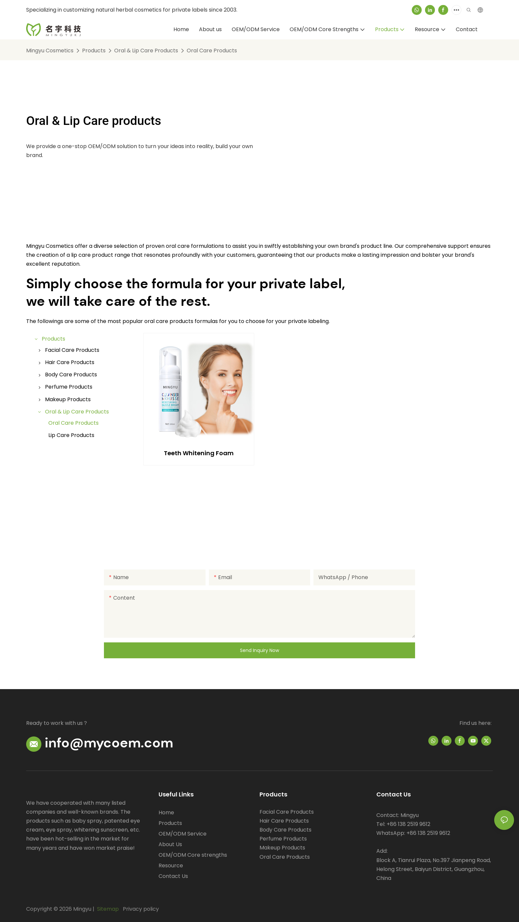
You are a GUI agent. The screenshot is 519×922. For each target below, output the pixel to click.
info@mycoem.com (109, 743)
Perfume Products (283, 838)
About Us (170, 844)
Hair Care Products (284, 821)
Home (166, 812)
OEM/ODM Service (183, 834)
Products (94, 50)
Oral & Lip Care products (93, 120)
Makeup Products (282, 847)
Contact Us (173, 876)
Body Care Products (285, 830)
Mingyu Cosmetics (49, 50)
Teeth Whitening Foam (199, 453)
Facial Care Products (287, 812)
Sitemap (107, 909)
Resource (171, 865)
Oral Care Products (212, 50)
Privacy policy (141, 909)
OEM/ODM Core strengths (193, 855)
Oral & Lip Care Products (146, 50)
